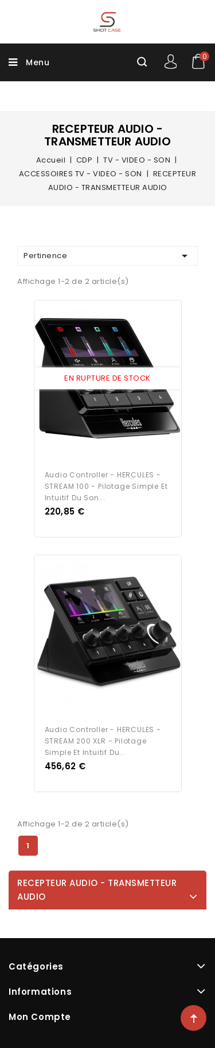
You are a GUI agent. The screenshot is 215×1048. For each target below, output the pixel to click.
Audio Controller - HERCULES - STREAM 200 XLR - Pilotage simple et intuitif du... (103, 741)
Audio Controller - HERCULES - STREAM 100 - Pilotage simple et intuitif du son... (106, 486)
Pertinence (107, 256)
